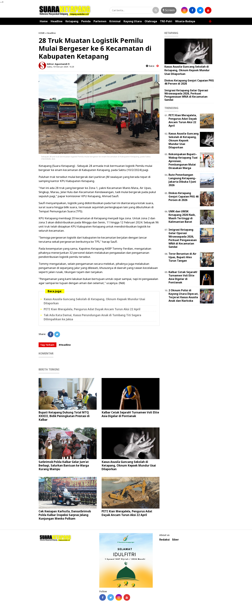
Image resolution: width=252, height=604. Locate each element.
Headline (57, 21)
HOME (42, 32)
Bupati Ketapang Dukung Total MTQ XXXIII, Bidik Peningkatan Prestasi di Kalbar (64, 416)
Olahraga (151, 21)
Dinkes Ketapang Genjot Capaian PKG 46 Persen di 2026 (189, 82)
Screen (169, 10)
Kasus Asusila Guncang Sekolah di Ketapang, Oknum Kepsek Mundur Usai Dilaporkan (129, 465)
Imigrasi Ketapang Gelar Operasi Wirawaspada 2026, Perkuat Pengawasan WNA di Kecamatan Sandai (186, 95)
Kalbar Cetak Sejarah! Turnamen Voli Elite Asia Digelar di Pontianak (130, 414)
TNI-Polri (166, 21)
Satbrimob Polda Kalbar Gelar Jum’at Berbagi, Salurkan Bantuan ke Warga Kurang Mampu (64, 465)
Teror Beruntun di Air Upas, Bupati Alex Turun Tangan (182, 257)
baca (150, 65)
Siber (175, 539)
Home (44, 21)
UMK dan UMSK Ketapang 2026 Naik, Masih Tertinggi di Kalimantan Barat (182, 216)
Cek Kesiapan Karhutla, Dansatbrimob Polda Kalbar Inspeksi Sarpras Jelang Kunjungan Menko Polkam (65, 514)
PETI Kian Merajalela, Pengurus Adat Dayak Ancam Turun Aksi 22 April (92, 309)
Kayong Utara (133, 21)
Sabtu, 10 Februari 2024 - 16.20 (60, 66)
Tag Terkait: (47, 344)
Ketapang (71, 21)
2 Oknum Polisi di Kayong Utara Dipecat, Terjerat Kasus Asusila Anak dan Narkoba (184, 295)
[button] (210, 20)
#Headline (65, 344)
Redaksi (164, 539)
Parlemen (100, 21)
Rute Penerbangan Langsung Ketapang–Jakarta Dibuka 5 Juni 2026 (182, 180)
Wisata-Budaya (185, 21)
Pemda (86, 21)
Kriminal (115, 21)
